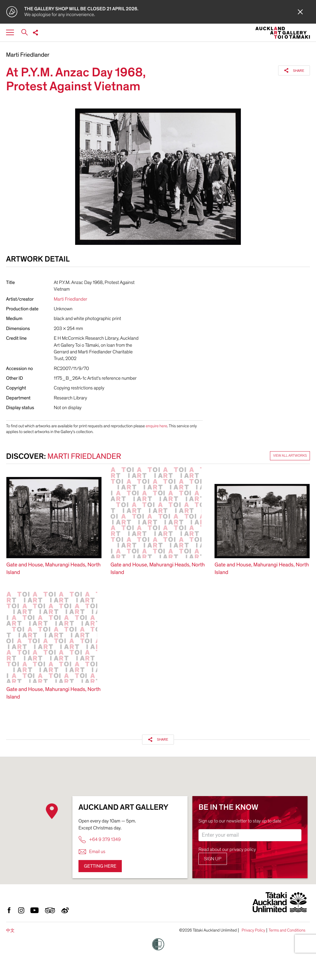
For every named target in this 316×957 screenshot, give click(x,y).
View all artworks (290, 455)
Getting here (100, 866)
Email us (91, 851)
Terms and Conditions (286, 930)
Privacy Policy (253, 930)
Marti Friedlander (27, 55)
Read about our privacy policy (227, 849)
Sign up (212, 858)
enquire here (156, 426)
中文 (10, 930)
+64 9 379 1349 (99, 839)
